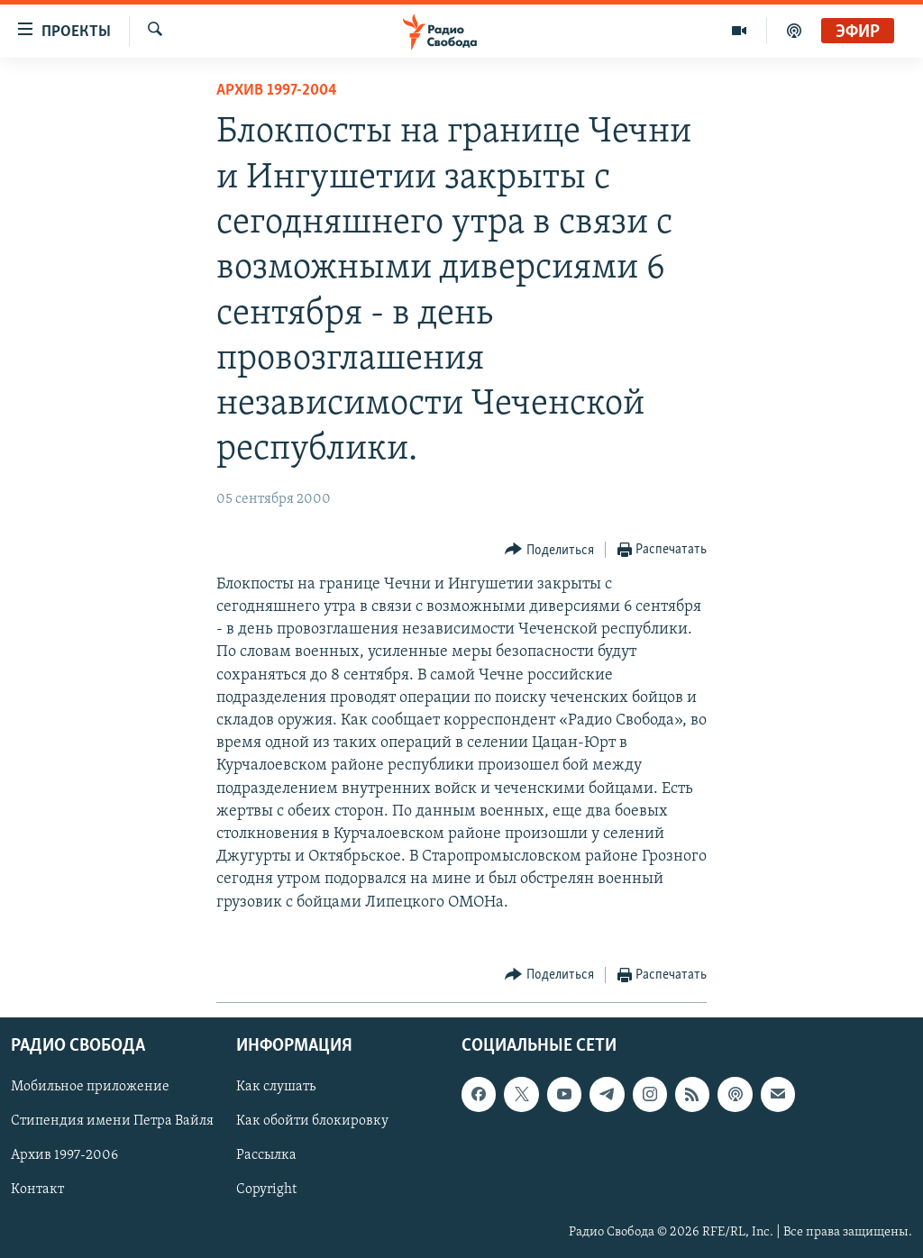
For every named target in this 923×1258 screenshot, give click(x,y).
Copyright (266, 1190)
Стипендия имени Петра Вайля (112, 1121)
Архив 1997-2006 (64, 1155)
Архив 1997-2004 (276, 90)
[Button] (549, 550)
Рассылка (266, 1155)
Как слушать (275, 1087)
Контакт (37, 1190)
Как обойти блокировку (312, 1121)
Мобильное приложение (90, 1087)
